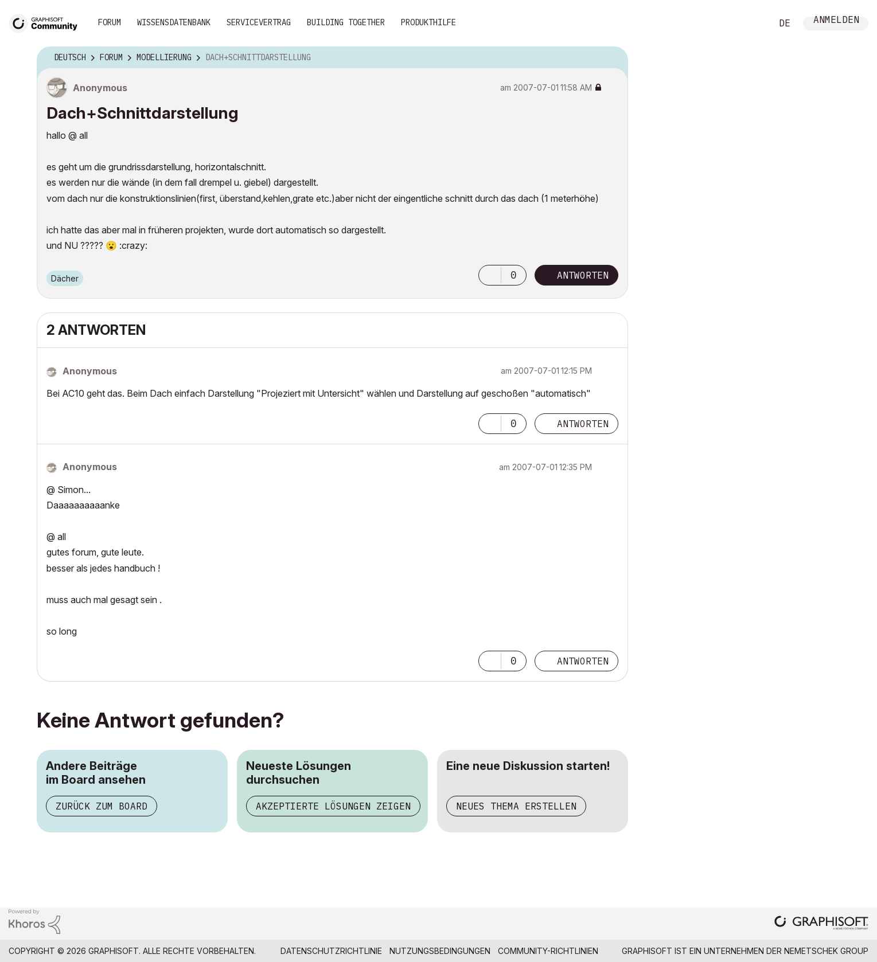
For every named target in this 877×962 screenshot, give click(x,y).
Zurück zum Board (101, 806)
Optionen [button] (612, 57)
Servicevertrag (259, 22)
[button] (490, 275)
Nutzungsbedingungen (439, 951)
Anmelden (836, 21)
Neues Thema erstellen (516, 806)
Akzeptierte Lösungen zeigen (333, 806)
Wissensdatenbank (174, 22)
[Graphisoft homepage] (821, 924)
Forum (109, 22)
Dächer (65, 278)
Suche (750, 23)
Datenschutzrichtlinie (331, 951)
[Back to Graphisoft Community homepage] (47, 22)
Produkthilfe (428, 22)
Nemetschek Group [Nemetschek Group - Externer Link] (826, 951)
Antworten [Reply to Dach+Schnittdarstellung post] (583, 275)
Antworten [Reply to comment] (583, 423)
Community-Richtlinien (548, 951)
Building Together (346, 22)
